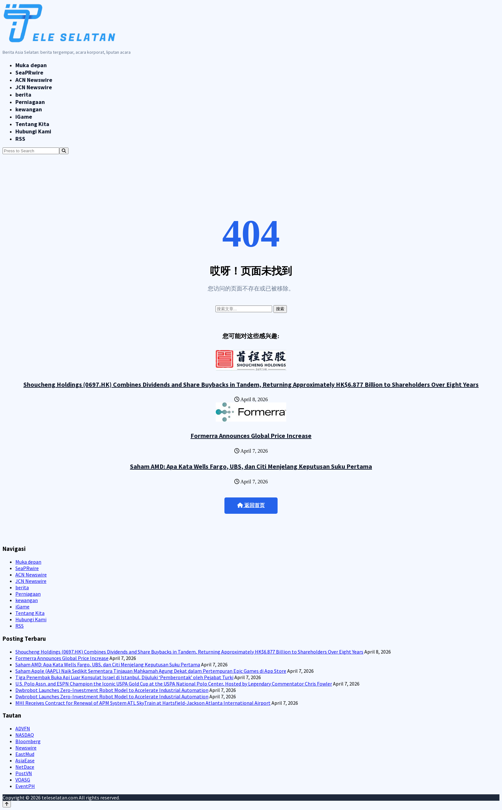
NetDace (24, 767)
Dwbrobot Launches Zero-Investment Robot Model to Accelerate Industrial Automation (111, 690)
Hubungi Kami (33, 131)
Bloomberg (28, 741)
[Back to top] (7, 804)
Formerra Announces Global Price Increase (251, 436)
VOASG (22, 779)
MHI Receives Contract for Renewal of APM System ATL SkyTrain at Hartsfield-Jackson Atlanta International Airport (143, 703)
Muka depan (31, 65)
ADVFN (22, 728)
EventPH (25, 786)
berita (23, 94)
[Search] (64, 150)
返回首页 (251, 505)
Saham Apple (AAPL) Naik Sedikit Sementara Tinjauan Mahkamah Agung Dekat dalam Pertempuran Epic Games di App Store (150, 671)
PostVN (23, 773)
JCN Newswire (33, 87)
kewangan (28, 109)
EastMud (24, 754)
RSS (20, 138)
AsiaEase (25, 760)
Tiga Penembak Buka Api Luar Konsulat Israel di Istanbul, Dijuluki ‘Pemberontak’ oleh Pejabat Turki (124, 677)
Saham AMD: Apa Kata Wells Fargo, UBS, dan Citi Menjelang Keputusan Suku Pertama (251, 466)
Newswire (25, 747)
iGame (23, 116)
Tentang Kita (32, 124)
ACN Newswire (33, 79)
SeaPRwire (29, 72)
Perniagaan (30, 102)
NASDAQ (24, 735)
